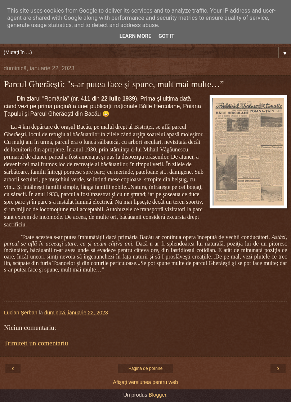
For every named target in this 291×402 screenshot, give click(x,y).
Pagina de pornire (146, 368)
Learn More (135, 36)
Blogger (157, 395)
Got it (166, 36)
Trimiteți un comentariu (36, 343)
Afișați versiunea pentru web (145, 382)
